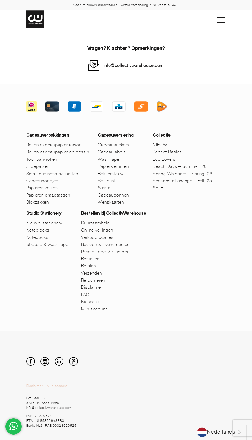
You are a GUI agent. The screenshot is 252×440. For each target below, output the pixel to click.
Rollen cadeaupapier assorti (54, 144)
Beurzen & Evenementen (105, 244)
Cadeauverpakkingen (47, 136)
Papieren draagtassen (48, 195)
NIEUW (160, 144)
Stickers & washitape (47, 244)
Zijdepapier (37, 166)
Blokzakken (37, 202)
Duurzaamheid (95, 223)
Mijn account (94, 308)
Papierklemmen (113, 166)
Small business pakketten (52, 173)
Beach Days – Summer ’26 (180, 166)
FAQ (85, 294)
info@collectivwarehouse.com (134, 65)
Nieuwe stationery (44, 223)
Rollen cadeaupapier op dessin (58, 152)
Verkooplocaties (97, 237)
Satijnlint (106, 180)
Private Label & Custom (104, 251)
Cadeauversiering (115, 136)
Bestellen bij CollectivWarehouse (113, 214)
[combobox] (220, 432)
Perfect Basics (167, 152)
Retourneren (93, 280)
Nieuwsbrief (93, 301)
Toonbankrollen (41, 159)
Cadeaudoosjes (42, 180)
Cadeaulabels (112, 152)
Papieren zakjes (42, 187)
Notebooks (37, 237)
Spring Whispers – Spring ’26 (182, 173)
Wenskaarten (111, 202)
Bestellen (90, 258)
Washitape (108, 159)
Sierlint (105, 187)
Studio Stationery (43, 214)
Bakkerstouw (111, 173)
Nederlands (216, 432)
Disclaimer (92, 287)
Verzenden (91, 273)
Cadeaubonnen (113, 195)
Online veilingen (97, 230)
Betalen (88, 265)
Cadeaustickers (113, 144)
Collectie (161, 136)
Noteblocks (38, 230)
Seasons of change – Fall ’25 (182, 180)
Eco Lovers (164, 159)
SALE (158, 187)
